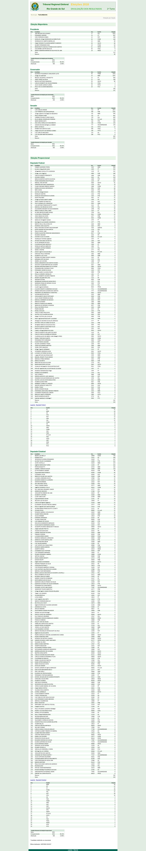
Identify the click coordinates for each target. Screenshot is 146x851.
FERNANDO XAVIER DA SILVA (43, 270)
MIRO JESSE (38, 190)
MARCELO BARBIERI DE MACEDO (44, 300)
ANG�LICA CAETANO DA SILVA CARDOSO (46, 320)
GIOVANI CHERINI (40, 177)
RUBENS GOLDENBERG (41, 372)
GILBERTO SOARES (40, 680)
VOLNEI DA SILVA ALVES (41, 530)
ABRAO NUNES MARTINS (42, 644)
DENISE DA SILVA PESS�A (42, 612)
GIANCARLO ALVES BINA (41, 678)
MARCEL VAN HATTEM (41, 182)
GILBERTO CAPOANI (40, 494)
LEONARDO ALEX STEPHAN (42, 550)
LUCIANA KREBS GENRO (41, 536)
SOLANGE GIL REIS (40, 642)
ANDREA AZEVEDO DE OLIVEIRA (44, 651)
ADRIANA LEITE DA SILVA (42, 259)
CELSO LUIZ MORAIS (40, 285)
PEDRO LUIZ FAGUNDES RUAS (43, 710)
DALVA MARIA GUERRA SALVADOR (44, 610)
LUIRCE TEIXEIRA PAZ (41, 695)
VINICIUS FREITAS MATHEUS (43, 725)
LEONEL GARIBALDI (40, 691)
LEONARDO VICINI (40, 474)
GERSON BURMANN (40, 481)
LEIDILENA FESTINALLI (41, 565)
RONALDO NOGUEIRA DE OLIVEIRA (44, 195)
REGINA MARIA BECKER (41, 716)
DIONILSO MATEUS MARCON (43, 246)
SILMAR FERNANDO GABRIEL (43, 554)
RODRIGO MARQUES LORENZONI (44, 538)
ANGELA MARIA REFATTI (41, 558)
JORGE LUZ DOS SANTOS (42, 627)
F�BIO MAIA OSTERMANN (42, 561)
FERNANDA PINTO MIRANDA (43, 340)
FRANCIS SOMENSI (40, 620)
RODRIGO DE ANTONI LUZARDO (44, 638)
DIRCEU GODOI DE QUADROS (43, 614)
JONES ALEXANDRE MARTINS (43, 345)
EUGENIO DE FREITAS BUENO (43, 673)
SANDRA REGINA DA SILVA (42, 718)
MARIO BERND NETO (40, 121)
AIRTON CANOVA (39, 556)
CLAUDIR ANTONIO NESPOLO (43, 244)
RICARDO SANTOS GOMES (42, 576)
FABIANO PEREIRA (40, 534)
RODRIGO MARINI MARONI (42, 547)
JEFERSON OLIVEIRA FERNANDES (44, 459)
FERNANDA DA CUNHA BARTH (43, 585)
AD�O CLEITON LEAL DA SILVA (43, 316)
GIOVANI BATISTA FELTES (42, 294)
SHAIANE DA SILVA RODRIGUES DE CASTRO (47, 378)
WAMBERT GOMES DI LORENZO (43, 383)
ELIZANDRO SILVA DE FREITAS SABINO (45, 504)
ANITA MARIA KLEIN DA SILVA (43, 580)
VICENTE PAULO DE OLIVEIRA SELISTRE (46, 722)
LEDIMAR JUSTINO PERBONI (43, 248)
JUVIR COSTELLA (39, 463)
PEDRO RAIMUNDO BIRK (41, 636)
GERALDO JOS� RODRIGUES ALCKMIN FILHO (47, 39)
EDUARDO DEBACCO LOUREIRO (44, 480)
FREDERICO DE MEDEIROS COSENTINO (46, 292)
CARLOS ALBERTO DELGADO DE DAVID (46, 332)
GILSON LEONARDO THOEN (42, 343)
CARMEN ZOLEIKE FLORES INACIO (44, 117)
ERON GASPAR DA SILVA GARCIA (44, 229)
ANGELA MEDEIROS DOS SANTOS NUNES (46, 263)
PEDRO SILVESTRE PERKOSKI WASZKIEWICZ (47, 233)
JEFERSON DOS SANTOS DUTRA (44, 684)
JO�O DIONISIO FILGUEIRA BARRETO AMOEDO (48, 43)
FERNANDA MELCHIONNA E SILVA (44, 268)
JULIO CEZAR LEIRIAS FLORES (43, 85)
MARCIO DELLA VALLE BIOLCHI (43, 224)
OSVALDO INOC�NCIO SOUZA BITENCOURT (47, 366)
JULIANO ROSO (39, 510)
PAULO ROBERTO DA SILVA (42, 574)
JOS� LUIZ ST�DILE (41, 173)
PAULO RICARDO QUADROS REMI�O (45, 708)
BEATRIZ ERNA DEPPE (41, 653)
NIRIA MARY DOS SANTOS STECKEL (45, 704)
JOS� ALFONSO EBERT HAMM (43, 199)
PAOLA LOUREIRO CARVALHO (43, 274)
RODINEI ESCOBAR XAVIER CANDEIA (45, 257)
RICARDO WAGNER (40, 235)
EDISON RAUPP (39, 559)
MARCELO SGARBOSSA (41, 701)
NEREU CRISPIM (39, 249)
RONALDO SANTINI (40, 194)
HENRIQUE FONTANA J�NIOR (43, 238)
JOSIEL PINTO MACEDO (41, 347)
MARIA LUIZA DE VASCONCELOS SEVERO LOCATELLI (49, 573)
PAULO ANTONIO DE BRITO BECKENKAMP (46, 227)
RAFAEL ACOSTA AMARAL (42, 712)
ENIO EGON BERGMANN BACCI (43, 669)
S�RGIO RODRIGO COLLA (42, 487)
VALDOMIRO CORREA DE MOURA (44, 720)
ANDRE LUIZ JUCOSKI (41, 261)
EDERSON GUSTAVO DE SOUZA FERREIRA (46, 583)
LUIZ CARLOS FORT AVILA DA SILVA (44, 697)
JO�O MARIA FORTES (41, 688)
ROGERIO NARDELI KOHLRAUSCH (44, 512)
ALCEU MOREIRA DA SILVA (42, 242)
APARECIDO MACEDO (41, 491)
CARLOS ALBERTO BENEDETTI (43, 175)
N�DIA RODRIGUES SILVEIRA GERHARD (46, 605)
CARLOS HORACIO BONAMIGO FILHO (45, 656)
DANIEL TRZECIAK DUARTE (42, 338)
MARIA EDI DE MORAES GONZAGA (44, 305)
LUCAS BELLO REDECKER (42, 214)
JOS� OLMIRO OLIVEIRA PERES (44, 272)
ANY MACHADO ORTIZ (41, 483)
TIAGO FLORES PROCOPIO (42, 312)
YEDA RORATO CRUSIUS (41, 218)
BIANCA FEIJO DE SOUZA (42, 328)
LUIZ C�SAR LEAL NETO (41, 599)
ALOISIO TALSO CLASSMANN (43, 461)
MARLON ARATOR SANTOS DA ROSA (45, 179)
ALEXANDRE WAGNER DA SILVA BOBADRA (46, 208)
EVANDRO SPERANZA (41, 517)
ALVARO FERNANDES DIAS (42, 45)
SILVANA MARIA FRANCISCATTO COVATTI (46, 508)
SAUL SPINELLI (39, 374)
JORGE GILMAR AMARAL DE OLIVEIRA (45, 686)
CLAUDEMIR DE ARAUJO (41, 658)
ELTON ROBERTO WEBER (42, 470)
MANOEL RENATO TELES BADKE (44, 357)
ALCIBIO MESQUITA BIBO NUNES (44, 212)
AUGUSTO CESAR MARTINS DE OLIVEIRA (46, 264)
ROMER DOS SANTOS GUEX (43, 128)
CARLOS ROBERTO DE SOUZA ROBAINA (46, 83)
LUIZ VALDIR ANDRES (41, 543)
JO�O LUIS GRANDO (41, 593)
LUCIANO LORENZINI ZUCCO (43, 478)
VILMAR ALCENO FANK (41, 381)
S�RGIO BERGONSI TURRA (42, 465)
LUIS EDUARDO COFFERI (42, 629)
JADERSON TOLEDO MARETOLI (43, 589)
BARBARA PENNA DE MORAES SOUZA (45, 283)
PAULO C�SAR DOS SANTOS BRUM (45, 506)
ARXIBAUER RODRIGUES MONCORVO (45, 281)
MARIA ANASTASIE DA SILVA (42, 364)
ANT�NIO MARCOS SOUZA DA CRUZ (45, 324)
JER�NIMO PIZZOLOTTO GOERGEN (45, 171)
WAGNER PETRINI (40, 279)
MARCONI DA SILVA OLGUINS (43, 362)
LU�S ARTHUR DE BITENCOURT (44, 355)
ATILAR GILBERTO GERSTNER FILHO (45, 326)
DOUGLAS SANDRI (40, 665)
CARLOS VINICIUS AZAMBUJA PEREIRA (45, 334)
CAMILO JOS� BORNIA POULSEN (44, 330)
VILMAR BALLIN (39, 723)
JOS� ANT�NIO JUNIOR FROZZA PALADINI (47, 591)
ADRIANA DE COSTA (40, 607)
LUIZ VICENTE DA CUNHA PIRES (43, 545)
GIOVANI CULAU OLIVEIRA (42, 236)
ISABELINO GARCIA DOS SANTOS (44, 623)
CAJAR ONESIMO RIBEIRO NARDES (44, 186)
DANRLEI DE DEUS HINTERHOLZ (44, 188)
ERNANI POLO (39, 457)
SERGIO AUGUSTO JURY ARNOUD (44, 376)
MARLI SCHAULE (39, 127)
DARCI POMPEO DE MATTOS (43, 201)
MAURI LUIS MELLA (40, 455)
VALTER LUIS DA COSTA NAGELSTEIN (45, 380)
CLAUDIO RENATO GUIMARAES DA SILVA (46, 289)
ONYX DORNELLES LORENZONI (43, 203)
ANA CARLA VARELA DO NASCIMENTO (45, 123)
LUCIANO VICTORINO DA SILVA (43, 353)
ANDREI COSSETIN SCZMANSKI (43, 578)
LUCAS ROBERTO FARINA (42, 693)
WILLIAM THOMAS (40, 727)
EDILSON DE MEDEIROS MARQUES (44, 523)
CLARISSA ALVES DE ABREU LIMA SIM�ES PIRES (48, 336)
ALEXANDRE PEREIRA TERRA (43, 647)
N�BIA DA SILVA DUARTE (42, 633)
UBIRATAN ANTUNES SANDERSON (44, 184)
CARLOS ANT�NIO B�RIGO (42, 502)
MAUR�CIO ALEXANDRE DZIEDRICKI (45, 222)
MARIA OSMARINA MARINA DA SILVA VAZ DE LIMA (48, 50)
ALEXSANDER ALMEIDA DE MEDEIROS (45, 649)
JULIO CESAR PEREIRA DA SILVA (44, 298)
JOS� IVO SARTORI (40, 75)
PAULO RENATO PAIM (41, 115)
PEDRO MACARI (39, 309)
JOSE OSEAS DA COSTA (41, 216)
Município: (34, 15)
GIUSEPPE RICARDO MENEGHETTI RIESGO (47, 526)
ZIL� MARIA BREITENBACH (42, 472)
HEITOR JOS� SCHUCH (41, 192)
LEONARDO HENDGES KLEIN (43, 351)
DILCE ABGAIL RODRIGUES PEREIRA (45, 119)
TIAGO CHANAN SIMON (41, 485)
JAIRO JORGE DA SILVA (41, 79)
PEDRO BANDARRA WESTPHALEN (44, 181)
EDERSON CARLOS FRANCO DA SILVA (45, 582)
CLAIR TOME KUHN (40, 496)
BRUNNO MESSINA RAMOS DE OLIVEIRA (46, 266)
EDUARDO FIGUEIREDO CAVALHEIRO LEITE (47, 73)
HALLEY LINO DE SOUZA (41, 621)
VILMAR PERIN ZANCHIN (41, 514)
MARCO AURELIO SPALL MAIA (43, 210)
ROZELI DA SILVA (39, 310)
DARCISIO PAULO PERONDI (42, 253)
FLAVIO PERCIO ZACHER (42, 342)
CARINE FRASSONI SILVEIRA (43, 532)
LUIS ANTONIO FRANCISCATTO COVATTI (46, 205)
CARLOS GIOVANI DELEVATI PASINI (44, 654)
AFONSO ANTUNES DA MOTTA (43, 240)
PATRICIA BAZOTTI (40, 467)
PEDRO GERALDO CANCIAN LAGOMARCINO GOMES (49, 634)
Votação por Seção (109, 18)
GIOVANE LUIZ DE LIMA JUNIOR (43, 587)
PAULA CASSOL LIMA (40, 231)
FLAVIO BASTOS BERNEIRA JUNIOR (44, 525)
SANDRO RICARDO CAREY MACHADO (45, 640)
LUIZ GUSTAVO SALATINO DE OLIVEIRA (45, 569)
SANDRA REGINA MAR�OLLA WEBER (45, 125)
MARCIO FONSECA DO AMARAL (43, 303)
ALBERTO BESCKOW (40, 645)
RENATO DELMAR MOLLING (42, 277)
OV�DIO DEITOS (39, 706)
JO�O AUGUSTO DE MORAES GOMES (45, 130)
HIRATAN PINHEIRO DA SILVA (43, 563)
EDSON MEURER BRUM (41, 541)
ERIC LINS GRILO (39, 671)
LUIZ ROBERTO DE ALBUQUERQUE (44, 111)
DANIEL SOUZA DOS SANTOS (43, 660)
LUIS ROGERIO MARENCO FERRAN (44, 567)
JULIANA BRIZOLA (40, 595)
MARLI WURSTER (39, 702)
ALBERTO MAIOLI (39, 549)
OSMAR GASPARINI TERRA (42, 167)
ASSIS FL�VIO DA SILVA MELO (43, 252)
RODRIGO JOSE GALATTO (42, 226)
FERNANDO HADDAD (40, 35)
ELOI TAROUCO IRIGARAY (42, 616)
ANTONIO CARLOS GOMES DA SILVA (45, 322)
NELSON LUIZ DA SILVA (41, 500)
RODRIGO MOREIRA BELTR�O (43, 370)
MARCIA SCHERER (40, 301)
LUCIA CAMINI (39, 597)
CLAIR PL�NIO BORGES (41, 287)
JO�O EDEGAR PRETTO (41, 528)
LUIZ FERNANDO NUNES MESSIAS (44, 699)
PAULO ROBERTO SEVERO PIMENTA (45, 276)
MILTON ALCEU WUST (41, 603)
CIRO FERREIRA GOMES (41, 37)
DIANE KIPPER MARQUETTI (42, 662)
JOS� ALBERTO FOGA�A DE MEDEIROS (46, 113)
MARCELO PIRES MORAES (42, 359)
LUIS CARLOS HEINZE (41, 109)
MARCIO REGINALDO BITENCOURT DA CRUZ (47, 631)
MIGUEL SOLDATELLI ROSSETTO (44, 77)
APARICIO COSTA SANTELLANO (43, 539)
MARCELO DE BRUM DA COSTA (43, 207)
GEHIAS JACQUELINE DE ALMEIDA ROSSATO (47, 677)
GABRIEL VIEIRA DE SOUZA (42, 468)
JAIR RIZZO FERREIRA (41, 682)
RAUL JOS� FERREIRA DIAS (43, 714)
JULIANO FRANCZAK (40, 519)
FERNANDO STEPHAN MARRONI (44, 675)
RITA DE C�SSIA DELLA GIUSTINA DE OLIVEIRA (48, 368)
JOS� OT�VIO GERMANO (42, 349)
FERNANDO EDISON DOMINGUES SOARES (46, 618)
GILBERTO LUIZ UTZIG (41, 255)
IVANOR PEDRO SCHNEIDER (43, 625)
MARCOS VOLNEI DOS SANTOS (43, 476)
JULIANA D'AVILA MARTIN (42, 690)
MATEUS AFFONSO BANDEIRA (43, 81)
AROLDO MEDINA (39, 608)
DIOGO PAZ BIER (39, 197)
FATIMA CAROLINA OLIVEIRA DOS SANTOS (46, 290)
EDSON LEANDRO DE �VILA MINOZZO (45, 667)
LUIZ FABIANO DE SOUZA (42, 521)
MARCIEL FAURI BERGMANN (43, 571)
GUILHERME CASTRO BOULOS (43, 48)
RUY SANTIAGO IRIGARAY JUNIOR (44, 489)
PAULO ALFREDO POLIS (41, 307)
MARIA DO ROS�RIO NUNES (43, 220)
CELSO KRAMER (39, 516)
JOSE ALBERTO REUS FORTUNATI (44, 296)
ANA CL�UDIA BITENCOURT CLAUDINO (46, 318)
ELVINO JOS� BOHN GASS (42, 169)
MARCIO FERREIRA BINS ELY (43, 601)
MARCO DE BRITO (40, 360)
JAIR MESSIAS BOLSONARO (42, 33)
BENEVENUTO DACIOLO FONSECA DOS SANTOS (48, 47)
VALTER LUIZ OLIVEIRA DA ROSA (44, 314)
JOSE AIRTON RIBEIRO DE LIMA (43, 493)
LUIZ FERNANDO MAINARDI (42, 552)
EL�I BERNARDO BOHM (41, 498)
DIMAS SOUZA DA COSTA (42, 664)
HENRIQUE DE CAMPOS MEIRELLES (45, 41)
